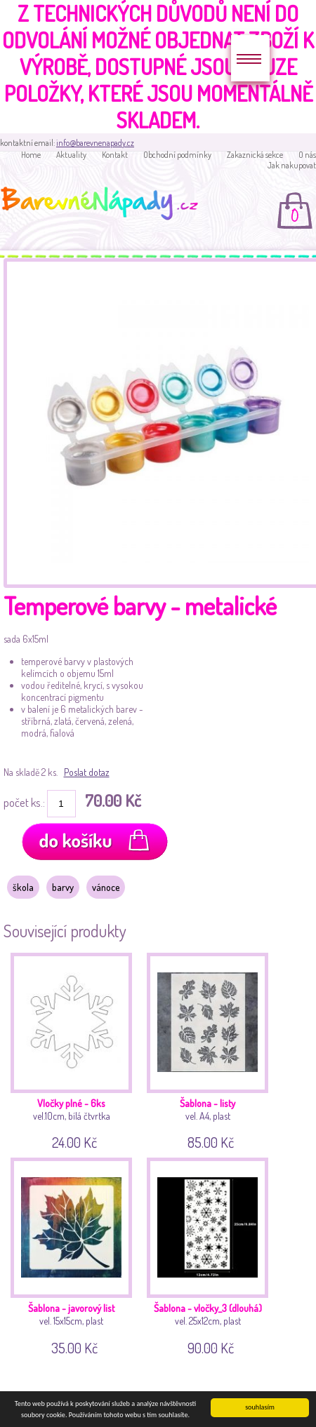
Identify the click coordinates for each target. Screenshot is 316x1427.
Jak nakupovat (292, 165)
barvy (63, 887)
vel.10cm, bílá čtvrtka (72, 1049)
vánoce (105, 887)
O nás (307, 154)
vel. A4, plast (208, 1049)
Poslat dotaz (87, 772)
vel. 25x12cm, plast (208, 1254)
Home (31, 154)
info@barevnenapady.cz (95, 143)
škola (23, 887)
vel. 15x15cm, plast (72, 1254)
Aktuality (71, 154)
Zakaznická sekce (255, 154)
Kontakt (115, 154)
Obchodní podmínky (177, 154)
